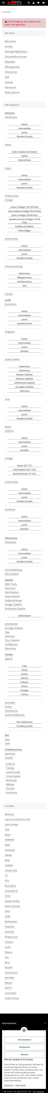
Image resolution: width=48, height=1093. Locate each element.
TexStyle (9, 865)
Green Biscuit (11, 890)
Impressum (8, 1085)
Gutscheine (11, 792)
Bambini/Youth (24, 323)
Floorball (10, 788)
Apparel (8, 658)
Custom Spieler (13, 776)
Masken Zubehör (24, 374)
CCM (7, 829)
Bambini (24, 351)
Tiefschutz (25, 391)
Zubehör (9, 757)
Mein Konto (10, 41)
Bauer (8, 834)
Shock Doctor (11, 972)
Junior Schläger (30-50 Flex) (24, 215)
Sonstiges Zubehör (24, 386)
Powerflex (9, 926)
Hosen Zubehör (12, 596)
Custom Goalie (13, 772)
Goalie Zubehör (12, 359)
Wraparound (11, 936)
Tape (7, 632)
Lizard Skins (10, 993)
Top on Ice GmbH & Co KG (17, 819)
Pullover (24, 682)
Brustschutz (11, 304)
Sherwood (10, 850)
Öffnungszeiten (12, 66)
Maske (8, 426)
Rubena (8, 952)
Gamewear (10, 702)
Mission (8, 982)
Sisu (7, 957)
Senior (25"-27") (24, 465)
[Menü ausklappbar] (3, 1)
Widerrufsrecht (12, 92)
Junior (25, 132)
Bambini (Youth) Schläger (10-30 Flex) (24, 221)
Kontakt (8, 46)
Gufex (7, 947)
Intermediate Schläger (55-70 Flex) (24, 211)
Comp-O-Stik (11, 870)
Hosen (8, 168)
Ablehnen (24, 1055)
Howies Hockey (12, 901)
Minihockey (11, 780)
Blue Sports (10, 885)
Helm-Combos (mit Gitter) (24, 151)
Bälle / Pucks (11, 584)
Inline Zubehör (12, 573)
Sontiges (24, 690)
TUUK (7, 896)
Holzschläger (24, 230)
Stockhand (10, 509)
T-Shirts (24, 694)
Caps (24, 665)
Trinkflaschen (11, 644)
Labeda (8, 855)
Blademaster (11, 921)
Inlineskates (10, 542)
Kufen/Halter (24, 615)
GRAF (7, 844)
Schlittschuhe (11, 238)
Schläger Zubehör (13, 604)
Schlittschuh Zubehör (24, 382)
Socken (8, 706)
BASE (7, 860)
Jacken (24, 674)
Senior (24, 124)
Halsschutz (24, 366)
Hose (7, 399)
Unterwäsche (11, 710)
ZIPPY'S (8, 987)
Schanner (9, 931)
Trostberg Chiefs (25, 726)
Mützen (24, 678)
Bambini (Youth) (24, 136)
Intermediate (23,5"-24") (24, 469)
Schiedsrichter (12, 195)
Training (10, 768)
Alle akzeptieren (24, 1040)
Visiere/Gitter (24, 160)
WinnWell (9, 977)
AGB (7, 77)
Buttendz (9, 814)
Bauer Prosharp (12, 906)
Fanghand (9, 331)
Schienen (9, 430)
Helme (8, 144)
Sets (25, 285)
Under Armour (12, 998)
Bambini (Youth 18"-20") (24, 473)
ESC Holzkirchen (24, 722)
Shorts (24, 686)
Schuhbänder (11, 623)
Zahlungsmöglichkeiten (16, 51)
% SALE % (10, 763)
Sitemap (9, 82)
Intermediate (24, 128)
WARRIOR (9, 839)
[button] (29, 2)
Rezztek (8, 967)
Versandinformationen (16, 56)
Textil (7, 743)
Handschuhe (11, 117)
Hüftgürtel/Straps (13, 600)
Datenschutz (21, 1085)
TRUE (7, 911)
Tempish (9, 942)
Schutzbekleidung (13, 569)
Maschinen (10, 753)
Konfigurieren (24, 1047)
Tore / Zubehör (12, 640)
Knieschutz (24, 370)
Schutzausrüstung (14, 266)
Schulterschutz (24, 281)
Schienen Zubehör (24, 378)
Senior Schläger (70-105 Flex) (24, 207)
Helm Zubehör (12, 592)
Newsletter (10, 61)
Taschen (9, 293)
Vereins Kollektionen (15, 714)
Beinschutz (24, 273)
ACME (7, 916)
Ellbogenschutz (24, 277)
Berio (7, 962)
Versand (40, 1091)
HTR (7, 880)
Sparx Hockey (11, 824)
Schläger (9, 199)
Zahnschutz (10, 648)
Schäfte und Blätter (24, 226)
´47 (6, 875)
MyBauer (10, 784)
